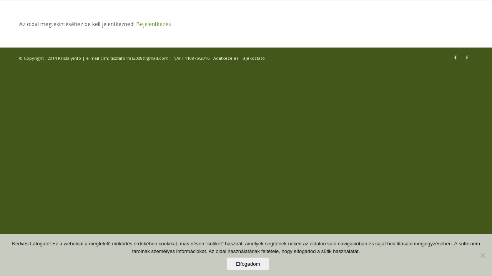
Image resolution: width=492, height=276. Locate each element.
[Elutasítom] (482, 255)
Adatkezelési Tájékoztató (239, 58)
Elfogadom (248, 264)
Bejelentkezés (153, 24)
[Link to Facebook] (455, 57)
